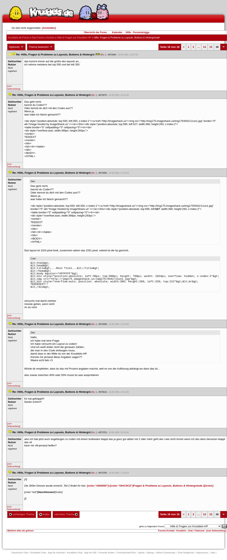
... (198, 46)
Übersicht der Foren (95, 32)
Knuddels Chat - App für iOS (81, 552)
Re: (103, 54)
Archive (50, 37)
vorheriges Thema (21, 514)
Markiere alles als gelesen (20, 530)
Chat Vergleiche (186, 552)
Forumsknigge (141, 32)
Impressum (202, 552)
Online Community (165, 552)
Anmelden (49, 27)
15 (210, 46)
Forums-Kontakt (166, 530)
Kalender (117, 32)
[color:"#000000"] (150, 485)
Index (44, 514)
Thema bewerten (41, 47)
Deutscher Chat (20, 552)
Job (212, 552)
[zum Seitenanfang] (13, 87)
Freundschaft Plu (126, 552)
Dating (150, 552)
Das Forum (38, 37)
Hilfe (128, 32)
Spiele (141, 552)
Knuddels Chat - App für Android (47, 552)
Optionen (16, 47)
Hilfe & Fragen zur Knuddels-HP (74, 37)
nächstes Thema (66, 514)
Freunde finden (106, 552)
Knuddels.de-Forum (18, 37)
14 (204, 46)
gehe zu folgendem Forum (151, 526)
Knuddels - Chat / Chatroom (190, 530)
